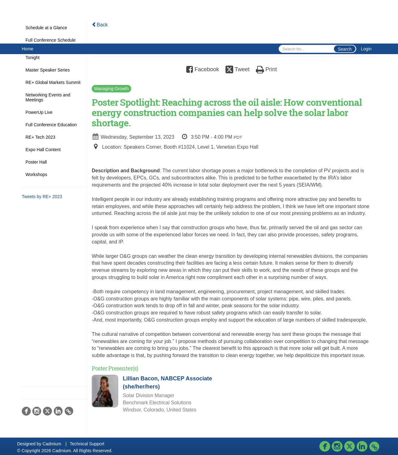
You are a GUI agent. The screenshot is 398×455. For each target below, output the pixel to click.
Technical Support (87, 443)
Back (100, 24)
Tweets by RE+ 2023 (42, 196)
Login (366, 48)
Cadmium (52, 443)
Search (344, 49)
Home (27, 48)
